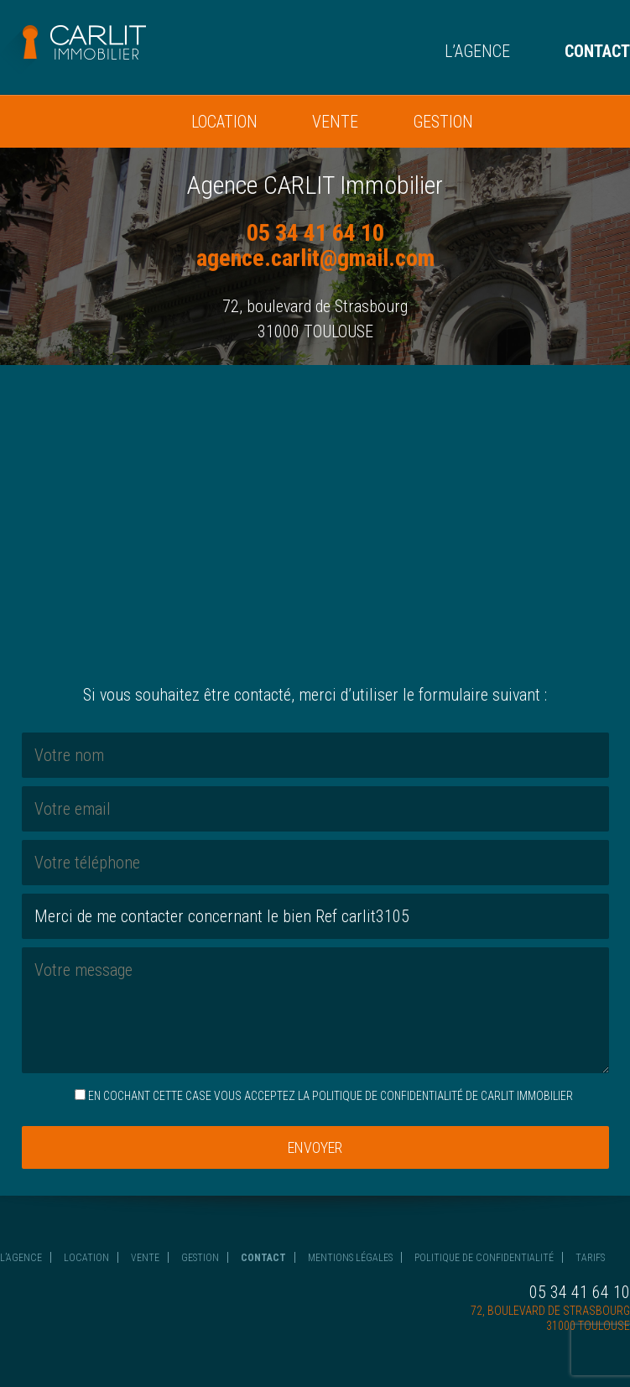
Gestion (443, 122)
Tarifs (590, 1258)
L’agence (477, 51)
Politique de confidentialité (484, 1258)
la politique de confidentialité (380, 1096)
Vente (335, 122)
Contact (597, 51)
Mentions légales (350, 1258)
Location (224, 122)
